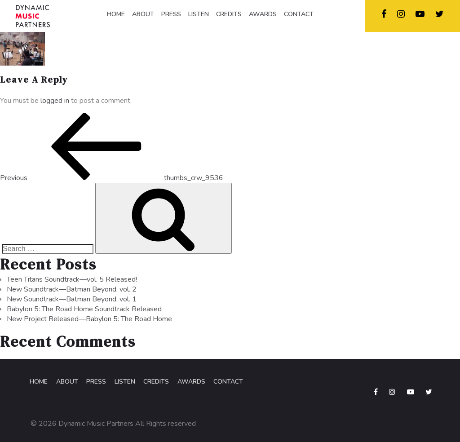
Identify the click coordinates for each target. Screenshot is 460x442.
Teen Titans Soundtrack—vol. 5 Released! (72, 280)
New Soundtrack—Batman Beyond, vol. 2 (72, 290)
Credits (155, 382)
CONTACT (299, 14)
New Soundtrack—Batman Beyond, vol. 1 (72, 300)
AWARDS (263, 14)
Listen (123, 382)
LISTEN (198, 14)
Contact (226, 382)
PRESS (171, 14)
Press (95, 382)
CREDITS (229, 14)
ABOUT (143, 14)
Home (38, 382)
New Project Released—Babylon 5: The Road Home (89, 320)
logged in (54, 101)
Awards (189, 382)
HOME (116, 14)
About (66, 382)
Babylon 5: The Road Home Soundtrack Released (84, 310)
